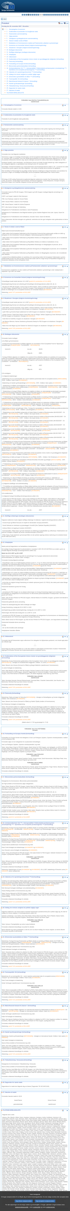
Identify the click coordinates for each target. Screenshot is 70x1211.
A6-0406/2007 (60, 578)
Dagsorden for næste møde (17, 88)
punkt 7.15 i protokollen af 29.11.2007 (20, 966)
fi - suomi (65, 14)
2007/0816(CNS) (13, 426)
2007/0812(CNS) (13, 471)
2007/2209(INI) (33, 457)
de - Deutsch (30, 14)
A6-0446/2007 (62, 457)
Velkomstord (12, 57)
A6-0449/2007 (21, 461)
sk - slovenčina (62, 14)
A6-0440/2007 (35, 444)
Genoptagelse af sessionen (17, 29)
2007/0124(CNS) (6, 394)
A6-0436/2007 (44, 426)
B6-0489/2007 (31, 807)
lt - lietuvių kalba (48, 14)
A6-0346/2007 (29, 847)
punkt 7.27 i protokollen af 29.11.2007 (20, 292)
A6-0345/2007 (58, 568)
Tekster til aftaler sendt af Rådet (18, 41)
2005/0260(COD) (6, 490)
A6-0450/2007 (62, 465)
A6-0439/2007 (44, 439)
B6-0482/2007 (56, 312)
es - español (24, 14)
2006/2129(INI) (62, 379)
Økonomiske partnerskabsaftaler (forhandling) (22, 66)
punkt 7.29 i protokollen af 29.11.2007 (20, 687)
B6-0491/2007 (31, 811)
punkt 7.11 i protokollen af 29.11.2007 (20, 902)
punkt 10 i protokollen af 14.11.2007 (40, 302)
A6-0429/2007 (35, 394)
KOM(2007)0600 (15, 345)
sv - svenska (67, 14)
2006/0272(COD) (28, 829)
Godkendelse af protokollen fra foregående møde (23, 31)
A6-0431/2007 (56, 405)
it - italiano (44, 14)
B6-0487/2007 (40, 319)
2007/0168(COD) (26, 405)
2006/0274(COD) (50, 840)
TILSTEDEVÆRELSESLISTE (15, 92)
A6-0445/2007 (32, 454)
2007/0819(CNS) (13, 414)
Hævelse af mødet (14, 90)
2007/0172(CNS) (15, 475)
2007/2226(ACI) (34, 345)
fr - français (38, 14)
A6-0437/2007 (46, 430)
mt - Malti (52, 14)
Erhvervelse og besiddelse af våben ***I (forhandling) (24, 76)
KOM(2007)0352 (46, 393)
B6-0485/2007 (31, 316)
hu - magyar (50, 14)
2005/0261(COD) (30, 465)
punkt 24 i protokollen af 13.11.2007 (40, 281)
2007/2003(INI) (31, 383)
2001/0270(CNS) (50, 448)
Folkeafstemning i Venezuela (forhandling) (21, 86)
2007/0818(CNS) (13, 418)
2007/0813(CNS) (13, 439)
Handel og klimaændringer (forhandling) (20, 83)
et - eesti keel (32, 14)
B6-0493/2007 (57, 325)
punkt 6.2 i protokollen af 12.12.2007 (19, 817)
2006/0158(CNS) (52, 387)
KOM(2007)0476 (62, 473)
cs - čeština (26, 14)
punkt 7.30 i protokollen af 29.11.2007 (20, 719)
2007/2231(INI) (10, 409)
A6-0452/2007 (41, 475)
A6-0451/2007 (40, 471)
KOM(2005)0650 (11, 465)
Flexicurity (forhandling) (16, 61)
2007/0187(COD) (6, 400)
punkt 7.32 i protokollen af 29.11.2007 (20, 1054)
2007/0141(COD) (6, 444)
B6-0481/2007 (49, 309)
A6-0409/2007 (57, 383)
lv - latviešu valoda (46, 14)
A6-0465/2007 (32, 481)
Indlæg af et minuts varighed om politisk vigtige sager (24, 74)
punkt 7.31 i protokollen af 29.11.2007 (20, 1000)
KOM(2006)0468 (33, 387)
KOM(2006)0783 (15, 835)
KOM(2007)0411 (52, 443)
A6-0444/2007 (14, 450)
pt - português (58, 14)
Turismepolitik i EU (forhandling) (18, 79)
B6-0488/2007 (17, 803)
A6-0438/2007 (44, 434)
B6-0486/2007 (35, 797)
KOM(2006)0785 (30, 840)
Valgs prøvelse (13, 36)
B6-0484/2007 (48, 289)
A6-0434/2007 (44, 418)
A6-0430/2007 (36, 400)
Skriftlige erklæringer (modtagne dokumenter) (22, 52)
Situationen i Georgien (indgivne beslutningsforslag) (24, 47)
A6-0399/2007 (23, 380)
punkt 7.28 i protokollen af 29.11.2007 (20, 328)
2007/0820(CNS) (6, 481)
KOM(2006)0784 (8, 829)
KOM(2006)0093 (26, 942)
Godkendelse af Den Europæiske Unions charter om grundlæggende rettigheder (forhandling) (36, 59)
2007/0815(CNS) (15, 430)
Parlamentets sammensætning (18, 34)
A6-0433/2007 (44, 414)
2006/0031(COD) (46, 942)
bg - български (22, 14)
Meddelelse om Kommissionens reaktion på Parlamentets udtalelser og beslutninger (33, 43)
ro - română (60, 14)
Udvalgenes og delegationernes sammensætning (23, 38)
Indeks (4, 19)
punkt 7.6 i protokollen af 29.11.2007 (19, 1026)
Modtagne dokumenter (15, 50)
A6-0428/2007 (16, 388)
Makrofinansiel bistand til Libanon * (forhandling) (23, 81)
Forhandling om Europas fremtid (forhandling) (22, 63)
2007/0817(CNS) (13, 422)
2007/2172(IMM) (56, 460)
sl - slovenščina (64, 14)
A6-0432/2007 (40, 409)
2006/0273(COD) (34, 835)
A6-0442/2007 (35, 490)
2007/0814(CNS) (13, 434)
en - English (36, 14)
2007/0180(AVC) (23, 361)
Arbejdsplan (12, 54)
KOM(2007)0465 (6, 405)
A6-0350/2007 (28, 842)
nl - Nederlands (54, 14)
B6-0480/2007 (56, 506)
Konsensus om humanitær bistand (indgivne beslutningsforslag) (27, 45)
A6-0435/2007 (44, 422)
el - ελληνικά (34, 14)
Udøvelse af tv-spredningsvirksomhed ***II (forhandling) (25, 72)
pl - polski (56, 14)
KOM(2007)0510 (46, 398)
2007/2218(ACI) (6, 454)
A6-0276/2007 (40, 944)
